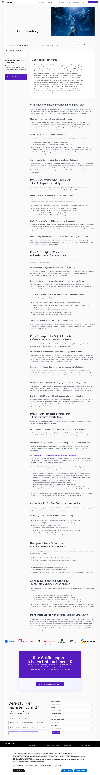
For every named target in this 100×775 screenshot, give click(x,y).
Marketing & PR (14, 722)
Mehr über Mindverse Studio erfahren (14, 77)
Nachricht (54, 725)
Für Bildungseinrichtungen (28, 733)
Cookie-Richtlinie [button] (63, 755)
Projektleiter (40, 722)
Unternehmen (41, 2)
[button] (86, 751)
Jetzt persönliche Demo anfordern (50, 684)
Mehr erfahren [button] (18, 770)
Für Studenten (14, 733)
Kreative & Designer (27, 722)
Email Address (55, 701)
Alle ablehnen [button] (67, 770)
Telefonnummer (56, 713)
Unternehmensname (57, 719)
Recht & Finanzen (15, 727)
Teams (44, 727)
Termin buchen (80, 44)
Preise (68, 2)
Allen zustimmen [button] (80, 770)
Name (53, 707)
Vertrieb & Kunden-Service (30, 727)
